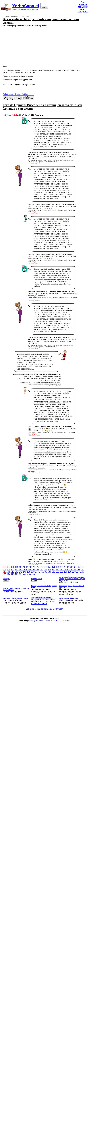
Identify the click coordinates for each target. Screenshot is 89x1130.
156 (41, 569)
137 (37, 572)
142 (16, 572)
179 (29, 567)
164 (8, 569)
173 (53, 567)
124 (8, 574)
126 (82, 572)
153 (53, 569)
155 (45, 569)
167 (78, 567)
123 (12, 574)
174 (49, 567)
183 (12, 567)
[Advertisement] (38, 46)
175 (45, 567)
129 (69, 572)
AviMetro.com (50, 621)
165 (4, 569)
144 (8, 572)
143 (12, 572)
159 (29, 569)
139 (28, 572)
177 (37, 567)
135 (45, 572)
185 (4, 567)
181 (21, 567)
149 (70, 569)
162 (17, 569)
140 (24, 572)
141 (20, 572)
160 (25, 569)
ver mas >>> (44, 589)
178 (33, 567)
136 (41, 572)
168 (74, 567)
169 (70, 567)
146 (82, 569)
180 (25, 567)
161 (21, 569)
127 (78, 572)
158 (33, 569)
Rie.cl (58, 621)
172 (58, 567)
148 (74, 569)
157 (37, 569)
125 (4, 574)
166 (82, 567)
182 (17, 567)
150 (66, 569)
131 (61, 572)
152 (58, 569)
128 (74, 572)
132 (57, 572)
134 (49, 572)
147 (78, 569)
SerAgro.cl (34, 621)
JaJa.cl (41, 621)
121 (21, 574)
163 (12, 569)
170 (66, 567)
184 (8, 567)
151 (62, 569)
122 (17, 574)
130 (65, 572)
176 (41, 567)
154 (49, 569)
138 (33, 572)
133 (53, 572)
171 (62, 567)
